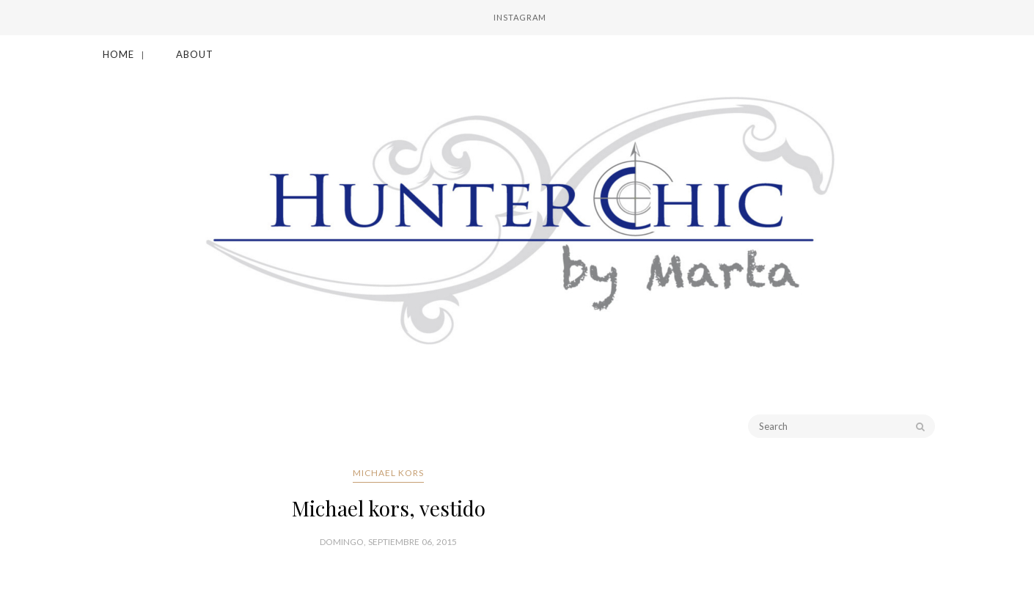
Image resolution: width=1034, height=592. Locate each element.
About (194, 54)
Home (118, 54)
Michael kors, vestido (388, 508)
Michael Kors (388, 472)
